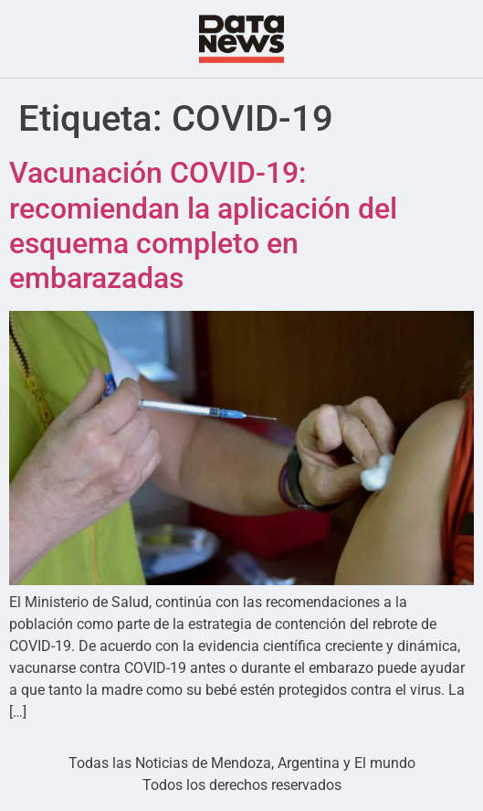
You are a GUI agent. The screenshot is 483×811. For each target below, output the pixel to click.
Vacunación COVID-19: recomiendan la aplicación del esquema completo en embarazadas (203, 225)
